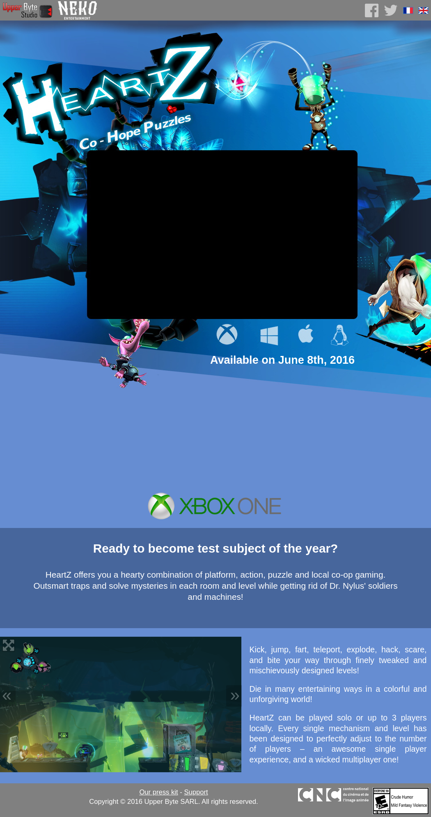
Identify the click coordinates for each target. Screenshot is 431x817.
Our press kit (158, 792)
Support (196, 792)
